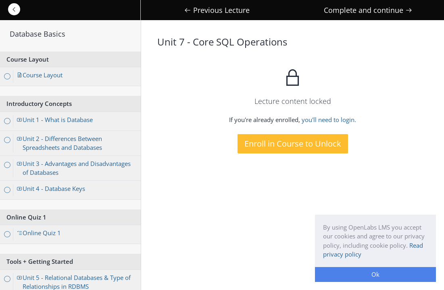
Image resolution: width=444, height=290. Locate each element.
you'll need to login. (329, 120)
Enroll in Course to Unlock (292, 143)
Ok (375, 274)
